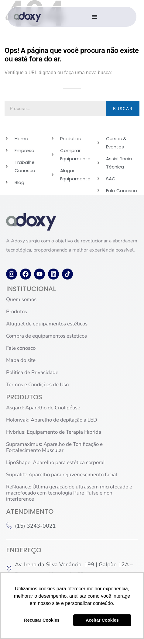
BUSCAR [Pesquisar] (123, 108)
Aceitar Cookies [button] (102, 620)
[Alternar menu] (94, 17)
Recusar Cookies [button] (42, 620)
